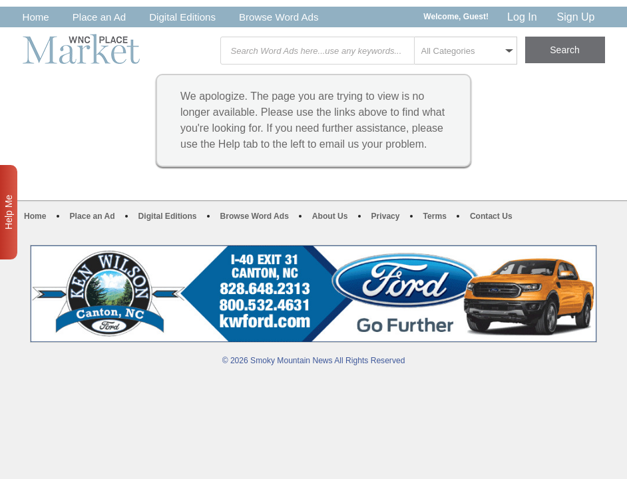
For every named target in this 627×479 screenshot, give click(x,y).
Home (36, 17)
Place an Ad (99, 17)
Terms (435, 216)
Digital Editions (182, 17)
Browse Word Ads (279, 17)
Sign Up (576, 17)
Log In (521, 17)
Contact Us (491, 216)
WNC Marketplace (81, 49)
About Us (330, 216)
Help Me (8, 212)
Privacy (385, 216)
